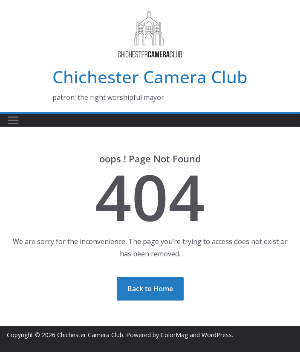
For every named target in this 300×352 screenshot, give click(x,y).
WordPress (217, 335)
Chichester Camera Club (150, 76)
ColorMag (174, 335)
